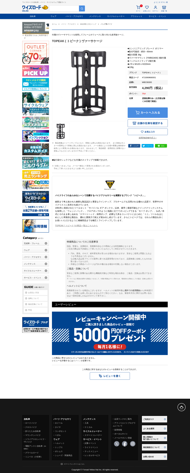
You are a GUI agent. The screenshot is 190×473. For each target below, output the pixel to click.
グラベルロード (32, 453)
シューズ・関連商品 (63, 455)
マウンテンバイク (33, 435)
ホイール (59, 423)
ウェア (53, 16)
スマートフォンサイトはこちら (74, 464)
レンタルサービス (92, 455)
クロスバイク (31, 427)
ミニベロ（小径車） (34, 457)
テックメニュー (91, 451)
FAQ (30, 310)
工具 (86, 423)
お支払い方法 (33, 293)
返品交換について (35, 304)
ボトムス (59, 451)
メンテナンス (95, 16)
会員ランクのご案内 (123, 419)
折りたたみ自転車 (33, 431)
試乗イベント (90, 443)
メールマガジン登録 (123, 438)
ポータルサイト (121, 434)
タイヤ (58, 427)
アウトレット (136, 16)
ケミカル (88, 427)
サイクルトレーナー (116, 16)
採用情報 (118, 430)
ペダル (58, 435)
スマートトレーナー (93, 435)
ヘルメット (60, 443)
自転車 (33, 16)
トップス (59, 447)
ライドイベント (91, 447)
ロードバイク (31, 423)
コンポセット (60, 431)
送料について (33, 298)
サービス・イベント (157, 16)
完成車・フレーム (31, 243)
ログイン (77, 360)
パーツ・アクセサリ (74, 16)
